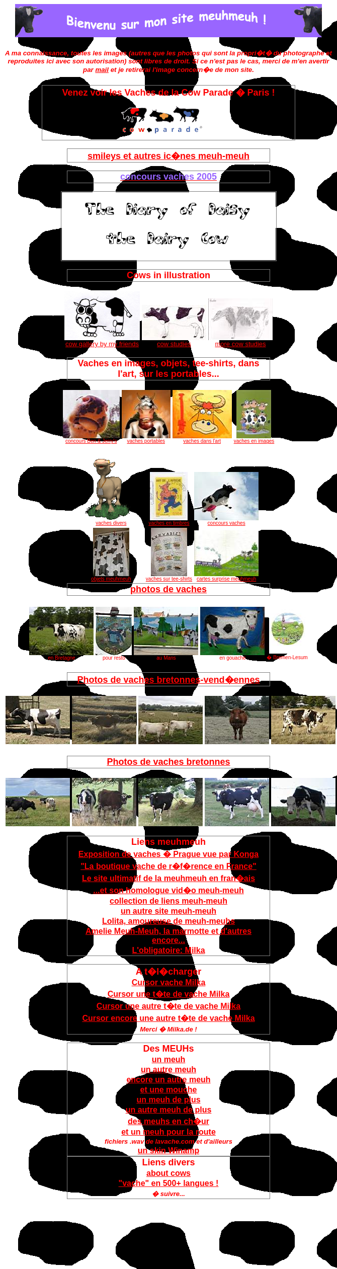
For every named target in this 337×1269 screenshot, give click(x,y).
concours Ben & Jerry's (91, 439)
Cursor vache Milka (169, 982)
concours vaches (226, 521)
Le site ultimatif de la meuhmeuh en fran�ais (168, 878)
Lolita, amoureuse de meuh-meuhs (168, 921)
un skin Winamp (169, 1150)
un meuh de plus (168, 1099)
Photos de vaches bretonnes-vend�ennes (168, 680)
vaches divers (111, 521)
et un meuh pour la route (168, 1132)
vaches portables (146, 439)
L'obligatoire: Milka (168, 950)
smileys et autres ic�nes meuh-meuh (168, 156)
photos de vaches (168, 589)
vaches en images (254, 439)
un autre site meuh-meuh (168, 911)
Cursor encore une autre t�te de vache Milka (168, 1018)
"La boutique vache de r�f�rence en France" (168, 866)
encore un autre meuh (168, 1079)
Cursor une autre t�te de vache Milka (168, 1006)
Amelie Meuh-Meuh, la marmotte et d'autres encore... (168, 935)
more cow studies (240, 341)
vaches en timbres (168, 521)
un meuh (169, 1059)
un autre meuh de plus (169, 1109)
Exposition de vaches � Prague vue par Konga (168, 854)
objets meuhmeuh (111, 577)
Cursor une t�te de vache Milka (169, 994)
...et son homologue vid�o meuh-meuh (168, 890)
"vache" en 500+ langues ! (169, 1183)
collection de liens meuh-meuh (168, 901)
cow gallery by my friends (102, 341)
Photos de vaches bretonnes (168, 762)
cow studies (174, 341)
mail (102, 69)
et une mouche (168, 1089)
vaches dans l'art (202, 439)
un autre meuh (168, 1069)
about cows (168, 1173)
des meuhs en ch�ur (168, 1121)
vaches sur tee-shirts (169, 577)
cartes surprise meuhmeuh (226, 577)
